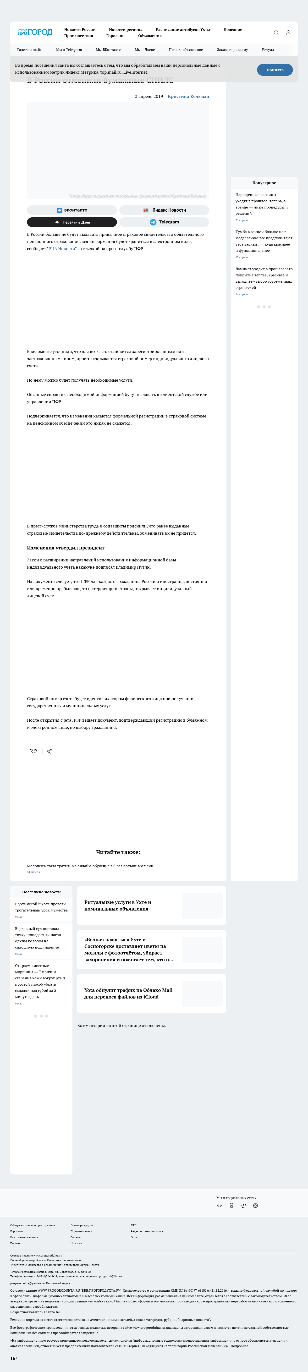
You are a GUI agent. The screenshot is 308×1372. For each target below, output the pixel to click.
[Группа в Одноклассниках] (231, 1205)
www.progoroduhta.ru (47, 1255)
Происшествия (78, 35)
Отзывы (76, 1237)
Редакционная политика (147, 1231)
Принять (275, 69)
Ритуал (268, 49)
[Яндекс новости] (164, 210)
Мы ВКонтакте (108, 49)
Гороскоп (115, 35)
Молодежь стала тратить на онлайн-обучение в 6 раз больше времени (118, 869)
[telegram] (50, 751)
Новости (76, 1243)
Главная (15, 1243)
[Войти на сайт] (288, 32)
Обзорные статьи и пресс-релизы (32, 1225)
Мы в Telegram (69, 49)
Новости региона (126, 29)
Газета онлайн (29, 49)
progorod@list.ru (110, 1276)
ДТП (134, 1225)
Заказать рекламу (232, 49)
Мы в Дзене (145, 49)
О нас (134, 1237)
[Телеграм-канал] (164, 222)
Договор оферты (82, 1225)
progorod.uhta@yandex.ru (27, 1283)
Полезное (233, 29)
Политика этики (81, 1231)
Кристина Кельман (188, 96)
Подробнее (239, 1346)
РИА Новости (62, 248)
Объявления (150, 35)
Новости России (80, 29)
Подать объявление (186, 49)
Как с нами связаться (24, 1237)
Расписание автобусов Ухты (183, 29)
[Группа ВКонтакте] (72, 210)
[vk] (34, 751)
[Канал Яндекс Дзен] (72, 222)
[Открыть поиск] (276, 32)
